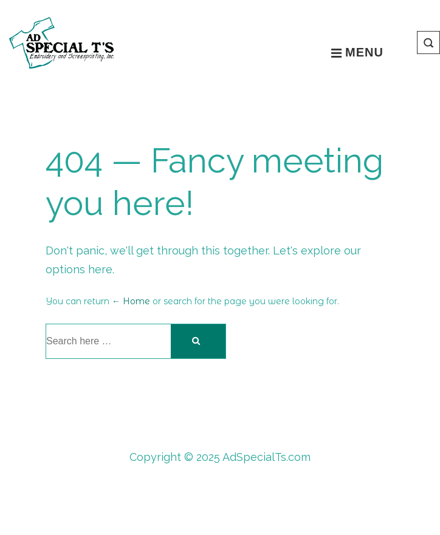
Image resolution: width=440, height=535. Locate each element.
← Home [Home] (131, 301)
